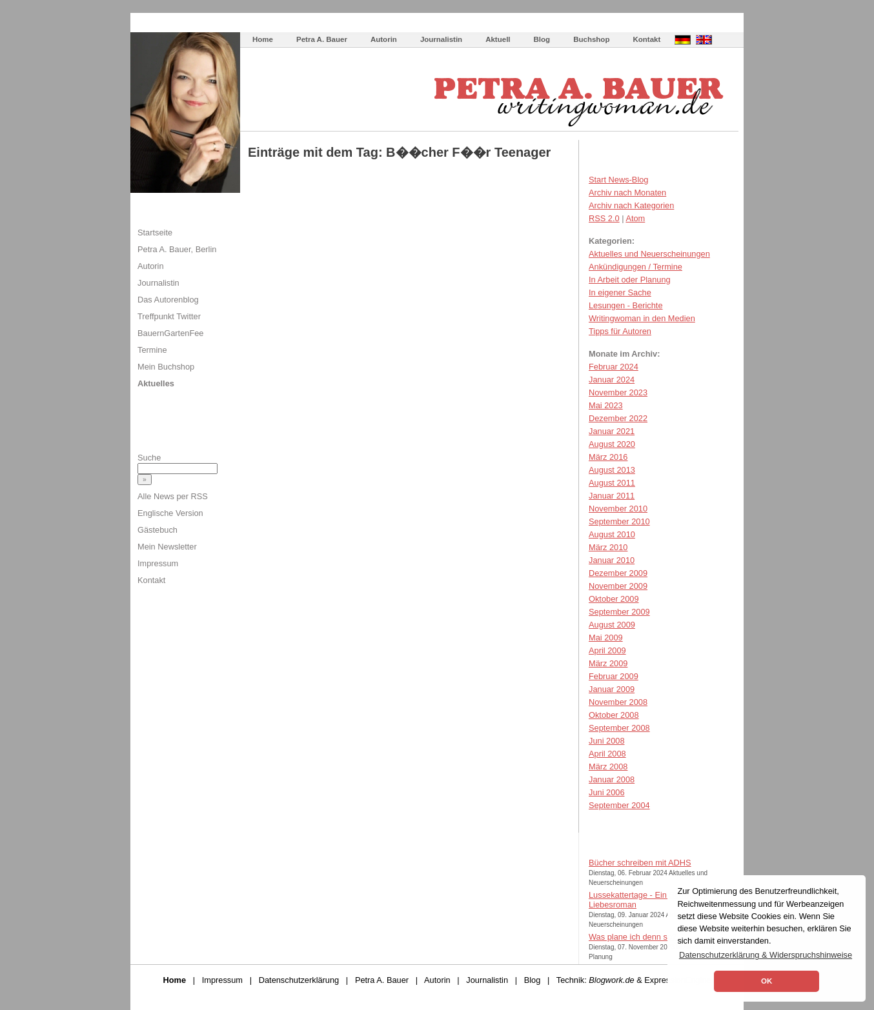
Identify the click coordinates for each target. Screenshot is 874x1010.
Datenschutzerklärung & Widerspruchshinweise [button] (765, 955)
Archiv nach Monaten (627, 192)
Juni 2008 (607, 741)
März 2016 (608, 457)
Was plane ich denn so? (632, 937)
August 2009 (612, 624)
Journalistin (441, 39)
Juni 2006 (607, 792)
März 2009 (608, 663)
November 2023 (618, 392)
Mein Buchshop (165, 366)
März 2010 (608, 547)
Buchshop (591, 39)
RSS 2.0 (604, 218)
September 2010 (619, 521)
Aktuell (497, 39)
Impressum (157, 563)
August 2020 (612, 444)
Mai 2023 (606, 405)
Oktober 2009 (614, 599)
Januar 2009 (612, 689)
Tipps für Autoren (620, 331)
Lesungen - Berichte (626, 305)
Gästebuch (157, 530)
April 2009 (607, 650)
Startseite (154, 232)
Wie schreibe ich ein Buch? (337, 26)
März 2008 (608, 766)
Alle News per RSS (172, 496)
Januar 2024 (612, 379)
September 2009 (619, 612)
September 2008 (619, 728)
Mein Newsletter (167, 546)
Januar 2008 (612, 779)
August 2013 (612, 470)
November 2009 (618, 586)
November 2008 (618, 702)
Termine (152, 350)
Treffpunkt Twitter (169, 316)
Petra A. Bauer (321, 39)
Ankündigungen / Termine (635, 267)
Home (262, 39)
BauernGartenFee (170, 333)
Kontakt (646, 39)
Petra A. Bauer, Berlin (176, 249)
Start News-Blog (618, 179)
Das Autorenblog (168, 299)
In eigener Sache (620, 292)
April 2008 (607, 753)
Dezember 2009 (618, 573)
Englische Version (170, 513)
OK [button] (766, 981)
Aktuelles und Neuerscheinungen (649, 254)
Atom (635, 218)
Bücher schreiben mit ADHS (640, 862)
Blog (542, 39)
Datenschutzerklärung (299, 980)
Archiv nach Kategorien (631, 205)
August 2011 (612, 483)
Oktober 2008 (614, 715)
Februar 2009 (613, 676)
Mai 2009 (606, 637)
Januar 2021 (612, 431)
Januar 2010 (612, 560)
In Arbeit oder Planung (630, 279)
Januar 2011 (612, 495)
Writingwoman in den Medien (642, 318)
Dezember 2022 (618, 418)
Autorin (384, 39)
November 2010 (618, 508)
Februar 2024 (613, 366)
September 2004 (619, 805)
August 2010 (612, 534)
